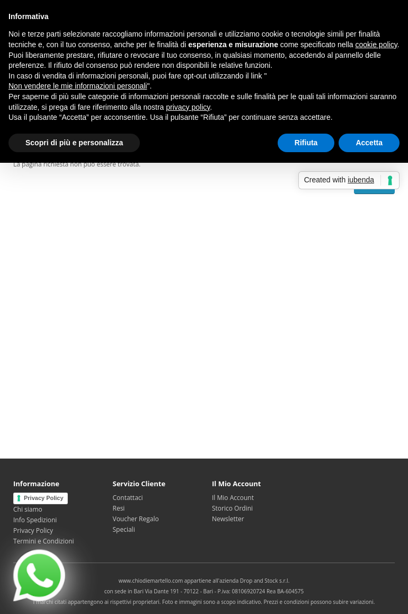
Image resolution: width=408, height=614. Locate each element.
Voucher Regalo (136, 518)
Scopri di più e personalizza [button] (74, 142)
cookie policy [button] (376, 44)
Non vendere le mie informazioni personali (77, 86)
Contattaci (128, 497)
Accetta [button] (369, 142)
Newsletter (228, 518)
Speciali (124, 529)
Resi (119, 508)
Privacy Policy (44, 498)
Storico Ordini (232, 508)
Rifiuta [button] (306, 142)
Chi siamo (27, 509)
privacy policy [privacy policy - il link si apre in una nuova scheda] (188, 107)
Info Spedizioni (35, 519)
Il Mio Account (233, 497)
